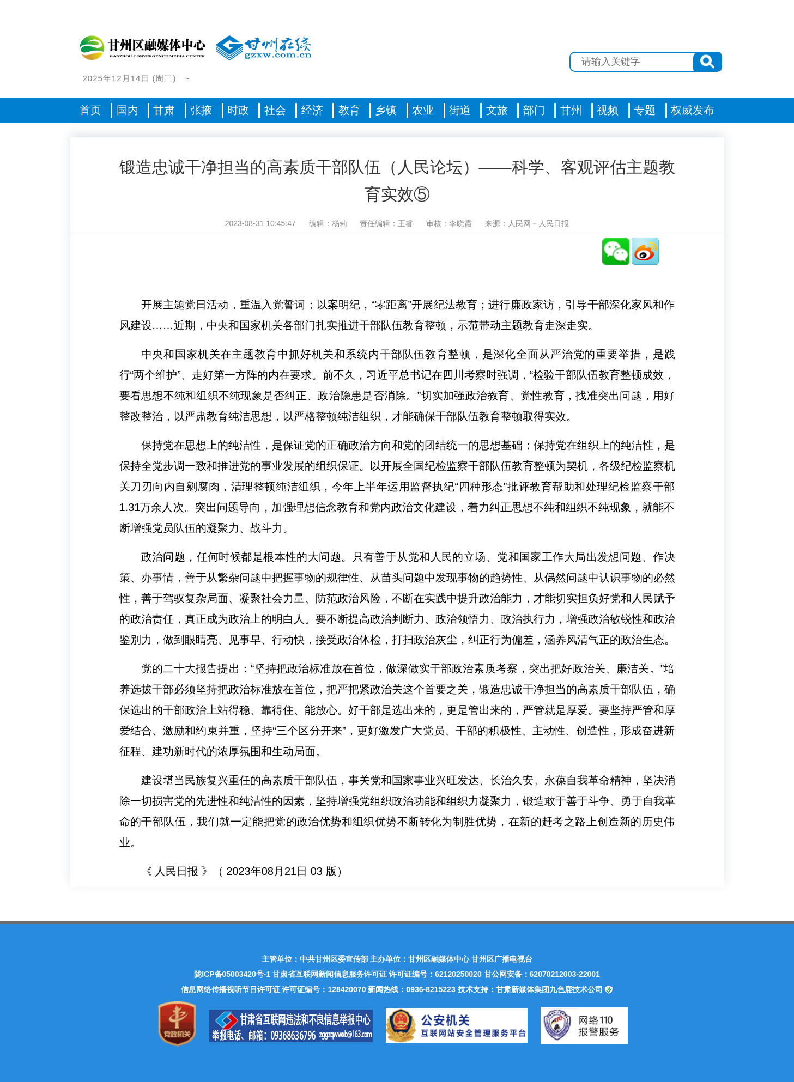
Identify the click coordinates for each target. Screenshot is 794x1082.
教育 (349, 110)
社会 (275, 110)
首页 (90, 110)
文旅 (497, 110)
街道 (460, 110)
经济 (312, 110)
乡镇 (386, 110)
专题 (645, 110)
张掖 (201, 110)
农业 (423, 110)
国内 (127, 110)
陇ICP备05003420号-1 (232, 974)
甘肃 (164, 110)
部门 (534, 110)
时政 (238, 110)
